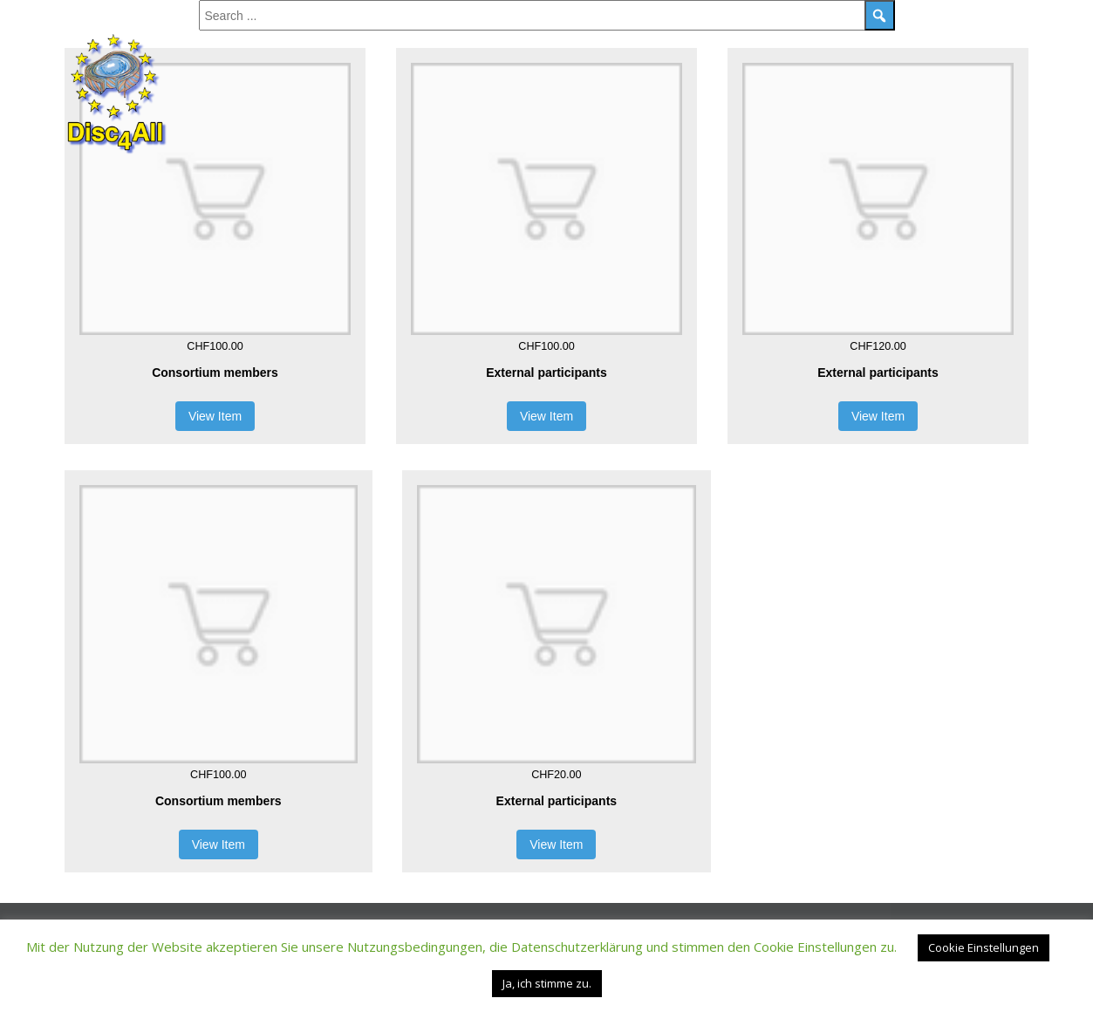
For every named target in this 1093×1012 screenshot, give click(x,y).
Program (278, 40)
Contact (822, 40)
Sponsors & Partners (589, 40)
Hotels (964, 40)
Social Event (455, 40)
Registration (725, 40)
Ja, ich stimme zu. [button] (546, 983)
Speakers (361, 40)
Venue (896, 40)
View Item (215, 416)
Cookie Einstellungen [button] (983, 947)
